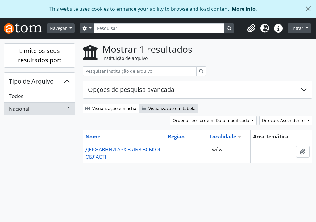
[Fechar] (308, 9)
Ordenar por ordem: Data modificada (212, 120)
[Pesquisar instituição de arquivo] (140, 71)
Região (176, 136)
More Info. (244, 9)
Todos (16, 96)
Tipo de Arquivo (31, 81)
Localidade (223, 136)
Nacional (39, 110)
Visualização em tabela (169, 108)
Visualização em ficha (110, 108)
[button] (251, 28)
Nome (92, 136)
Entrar (297, 28)
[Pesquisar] (159, 28)
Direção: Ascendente (284, 120)
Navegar (59, 28)
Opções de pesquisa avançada (131, 89)
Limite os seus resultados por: (39, 55)
